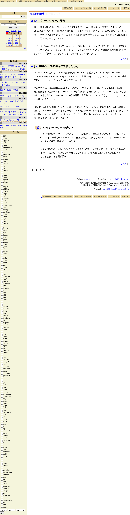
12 (7, 40)
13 (9, 40)
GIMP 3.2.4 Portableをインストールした (12, 102)
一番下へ (125, 8)
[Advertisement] (81, 219)
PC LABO (29, 1)
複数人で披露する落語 (9, 90)
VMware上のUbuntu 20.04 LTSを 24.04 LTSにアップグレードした (12, 75)
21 (11, 43)
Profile (20, 1)
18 (20, 40)
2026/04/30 (23, 63)
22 (14, 43)
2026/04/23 (23, 117)
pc (36, 20)
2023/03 (14, 31)
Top (2, 1)
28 (11, 45)
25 (20, 43)
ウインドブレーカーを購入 (10, 106)
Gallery (46, 1)
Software (38, 1)
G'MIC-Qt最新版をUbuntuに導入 (12, 66)
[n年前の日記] (54, 13)
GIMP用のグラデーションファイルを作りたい (13, 83)
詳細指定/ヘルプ (121, 179)
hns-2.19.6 (106, 189)
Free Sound (62, 1)
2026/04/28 (23, 80)
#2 (32, 66)
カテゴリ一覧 (13, 132)
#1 (32, 20)
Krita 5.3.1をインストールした (12, 96)
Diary (81, 1)
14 (11, 40)
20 (9, 43)
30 (16, 45)
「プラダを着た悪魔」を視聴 (11, 115)
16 (16, 40)
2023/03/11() (37, 13)
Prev (7, 31)
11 (20, 38)
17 (18, 40)
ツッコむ (122, 59)
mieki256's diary (122, 4)
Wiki (53, 1)
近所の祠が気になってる (10, 120)
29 (14, 45)
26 (7, 45)
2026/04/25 (23, 98)
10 (18, 38)
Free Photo (73, 1)
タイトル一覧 (85, 8)
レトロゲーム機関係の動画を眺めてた (13, 126)
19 (7, 43)
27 (9, 45)
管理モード (47, 196)
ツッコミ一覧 (114, 8)
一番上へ (125, 196)
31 (18, 45)
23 (16, 43)
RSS (76, 8)
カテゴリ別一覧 (100, 8)
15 (14, 40)
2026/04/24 (23, 109)
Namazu (87, 179)
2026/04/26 (23, 93)
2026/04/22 (23, 123)
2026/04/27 (23, 87)
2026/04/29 (23, 72)
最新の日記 (67, 8)
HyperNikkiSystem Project (120, 189)
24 (18, 43)
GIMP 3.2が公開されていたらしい (13, 112)
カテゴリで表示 (20, 48)
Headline (57, 196)
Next (19, 31)
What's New (10, 1)
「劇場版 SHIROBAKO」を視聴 (12, 69)
